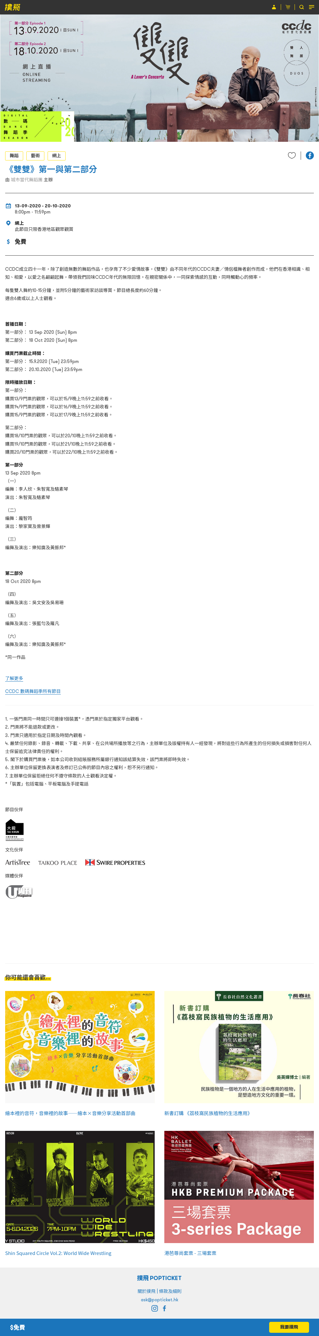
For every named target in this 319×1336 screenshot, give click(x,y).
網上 (56, 156)
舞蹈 (14, 156)
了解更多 (14, 678)
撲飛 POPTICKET (159, 1278)
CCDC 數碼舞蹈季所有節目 (33, 691)
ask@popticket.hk (159, 1300)
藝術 (35, 156)
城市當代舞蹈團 (26, 180)
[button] (310, 155)
